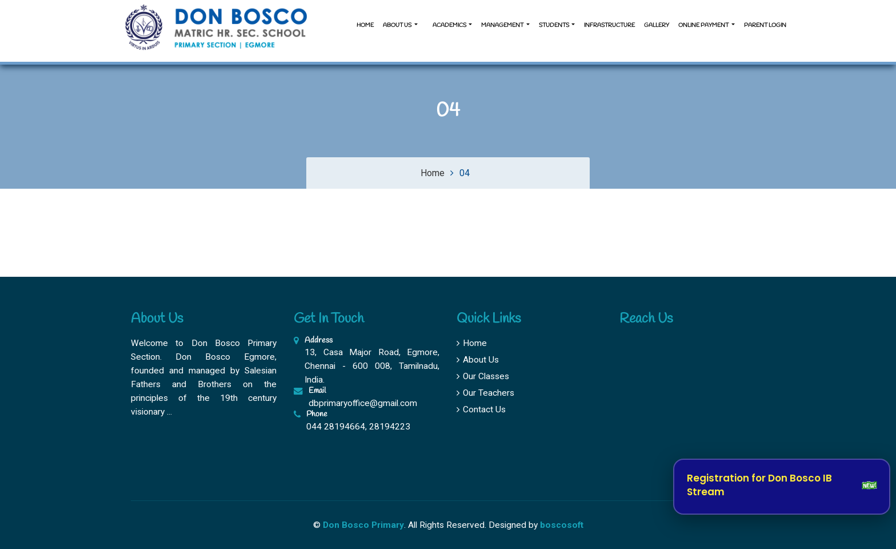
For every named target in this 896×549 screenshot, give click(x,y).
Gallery (656, 25)
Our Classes (483, 376)
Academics (449, 25)
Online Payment (704, 25)
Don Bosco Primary (363, 525)
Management (503, 25)
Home (365, 25)
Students (554, 25)
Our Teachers (485, 393)
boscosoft (561, 525)
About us (398, 25)
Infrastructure (609, 25)
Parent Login (765, 25)
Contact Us (481, 409)
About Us (478, 360)
